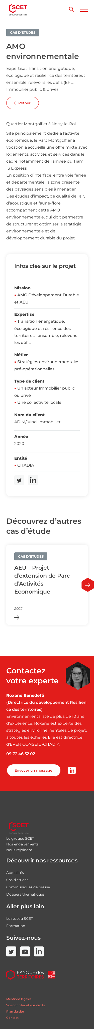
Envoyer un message (33, 770)
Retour (22, 103)
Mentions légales (18, 999)
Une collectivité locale (39, 402)
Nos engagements (22, 844)
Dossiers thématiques (25, 894)
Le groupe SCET (20, 838)
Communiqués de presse (28, 887)
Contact (12, 1018)
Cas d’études (17, 880)
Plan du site (15, 1011)
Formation (15, 926)
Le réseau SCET (19, 918)
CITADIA (25, 465)
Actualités (15, 872)
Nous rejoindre (19, 850)
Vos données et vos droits (25, 1005)
